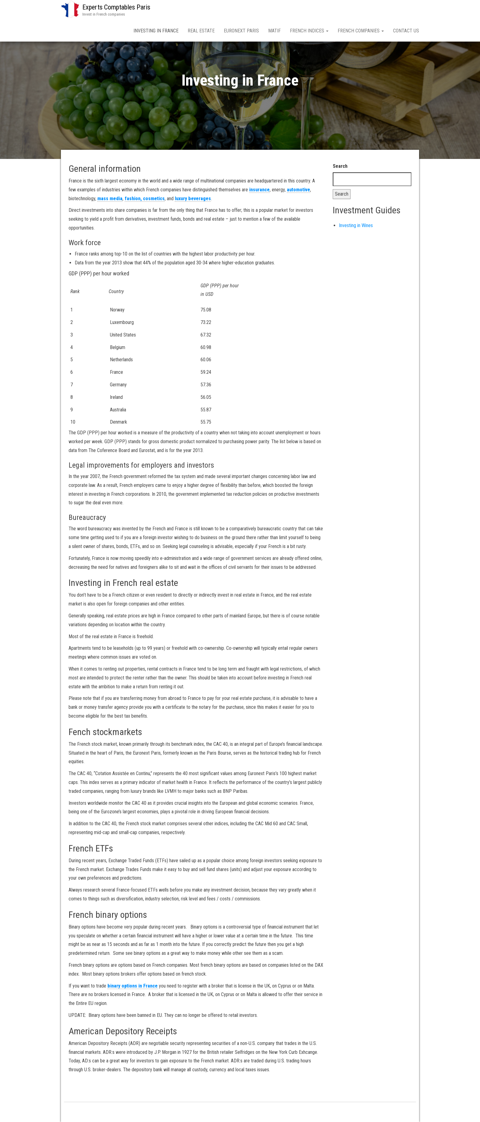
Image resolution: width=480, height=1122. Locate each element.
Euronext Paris (241, 31)
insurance (259, 190)
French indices (309, 31)
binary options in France (132, 986)
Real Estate (201, 31)
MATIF (274, 31)
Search (340, 166)
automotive (298, 190)
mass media (109, 198)
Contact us (406, 31)
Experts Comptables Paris (116, 7)
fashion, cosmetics (145, 198)
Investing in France (155, 31)
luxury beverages (193, 198)
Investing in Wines (356, 225)
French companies (361, 31)
